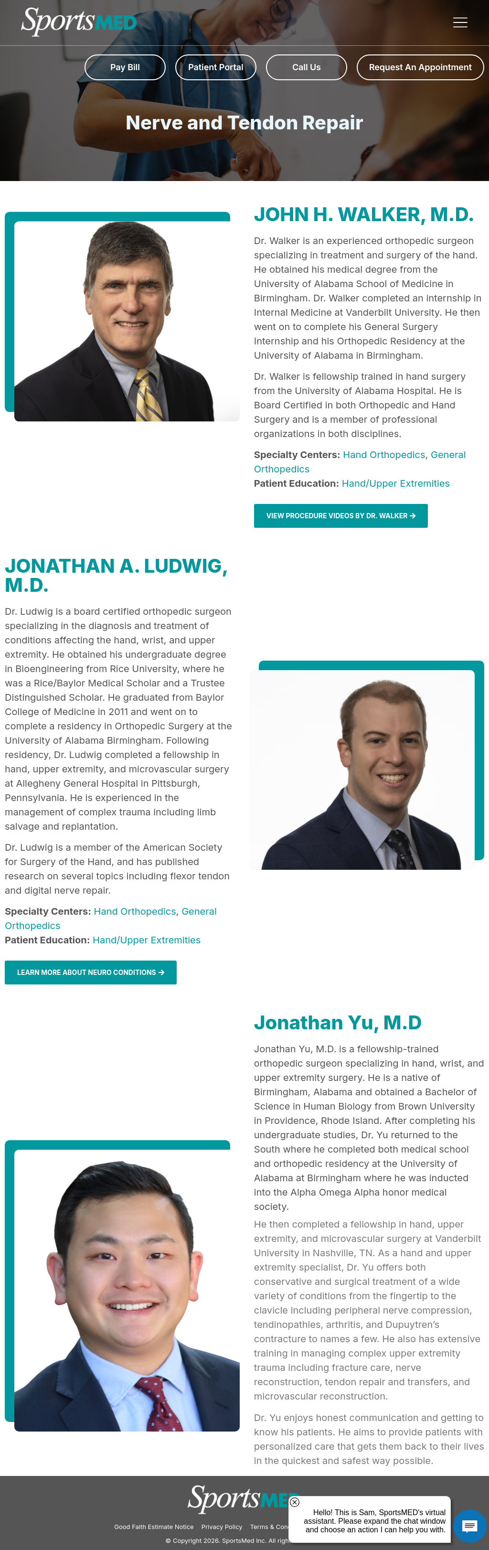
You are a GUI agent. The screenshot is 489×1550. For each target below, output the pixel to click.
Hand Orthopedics (384, 454)
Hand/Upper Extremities (396, 483)
